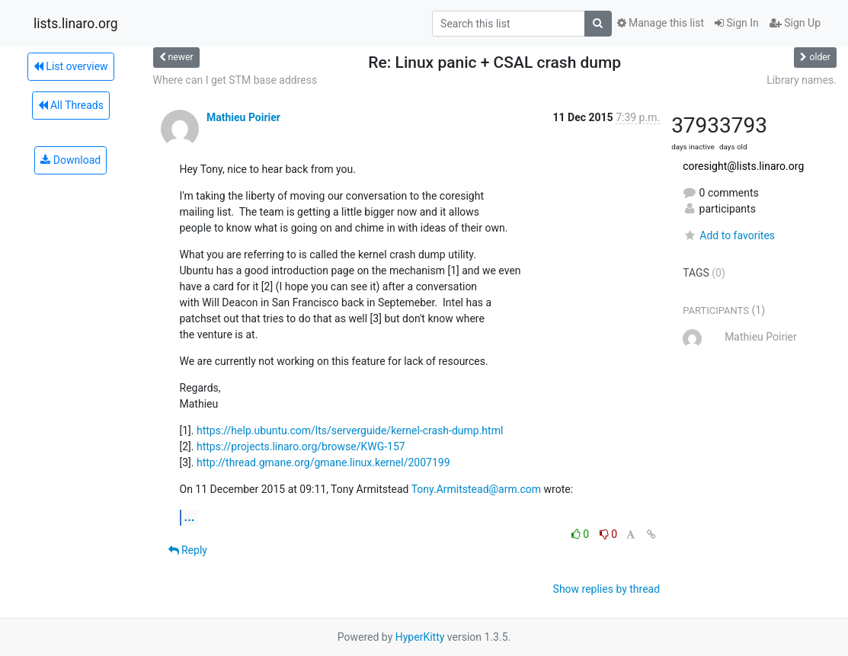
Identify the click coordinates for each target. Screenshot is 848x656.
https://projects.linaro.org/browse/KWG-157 (301, 446)
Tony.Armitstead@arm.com (476, 489)
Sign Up (795, 23)
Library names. (801, 80)
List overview (71, 66)
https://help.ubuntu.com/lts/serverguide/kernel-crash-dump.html (350, 430)
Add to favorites (729, 235)
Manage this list (660, 23)
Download (70, 160)
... (189, 517)
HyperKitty (420, 637)
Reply (187, 550)
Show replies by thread (607, 589)
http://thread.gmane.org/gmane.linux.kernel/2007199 (323, 462)
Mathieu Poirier (243, 117)
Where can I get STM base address (235, 80)
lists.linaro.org (76, 23)
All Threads (71, 105)
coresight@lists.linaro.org (743, 166)
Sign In (737, 23)
